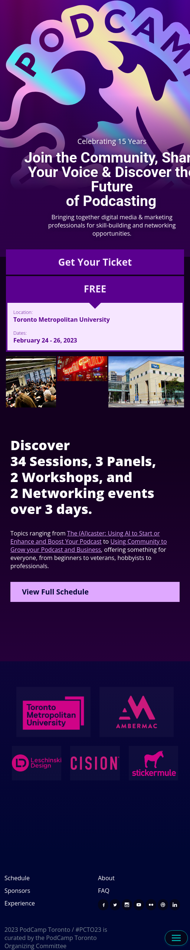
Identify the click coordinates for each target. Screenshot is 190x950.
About (106, 878)
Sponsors (17, 891)
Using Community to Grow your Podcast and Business (88, 545)
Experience (19, 903)
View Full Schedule (55, 592)
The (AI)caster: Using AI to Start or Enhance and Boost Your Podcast (85, 537)
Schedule (17, 878)
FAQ (103, 891)
